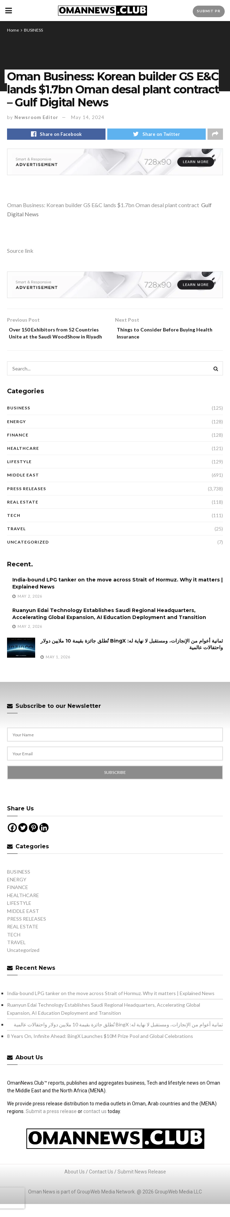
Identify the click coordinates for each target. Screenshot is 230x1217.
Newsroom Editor (36, 117)
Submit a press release (51, 1124)
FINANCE (17, 447)
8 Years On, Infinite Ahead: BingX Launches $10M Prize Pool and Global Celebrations (100, 1049)
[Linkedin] (44, 840)
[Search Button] (216, 381)
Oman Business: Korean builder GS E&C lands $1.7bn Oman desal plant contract (103, 206)
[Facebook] (12, 840)
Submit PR (209, 11)
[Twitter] (22, 840)
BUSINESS (33, 30)
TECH (13, 528)
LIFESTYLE (19, 474)
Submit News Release (141, 1185)
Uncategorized (28, 555)
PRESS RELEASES (26, 501)
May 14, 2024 (87, 117)
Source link (20, 252)
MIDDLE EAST (23, 488)
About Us (74, 1185)
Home (13, 30)
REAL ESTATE (22, 514)
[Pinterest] (33, 840)
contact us (95, 1124)
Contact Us (101, 1185)
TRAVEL (16, 541)
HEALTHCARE (23, 461)
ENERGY (16, 434)
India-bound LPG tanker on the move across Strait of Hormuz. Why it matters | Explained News (111, 1006)
